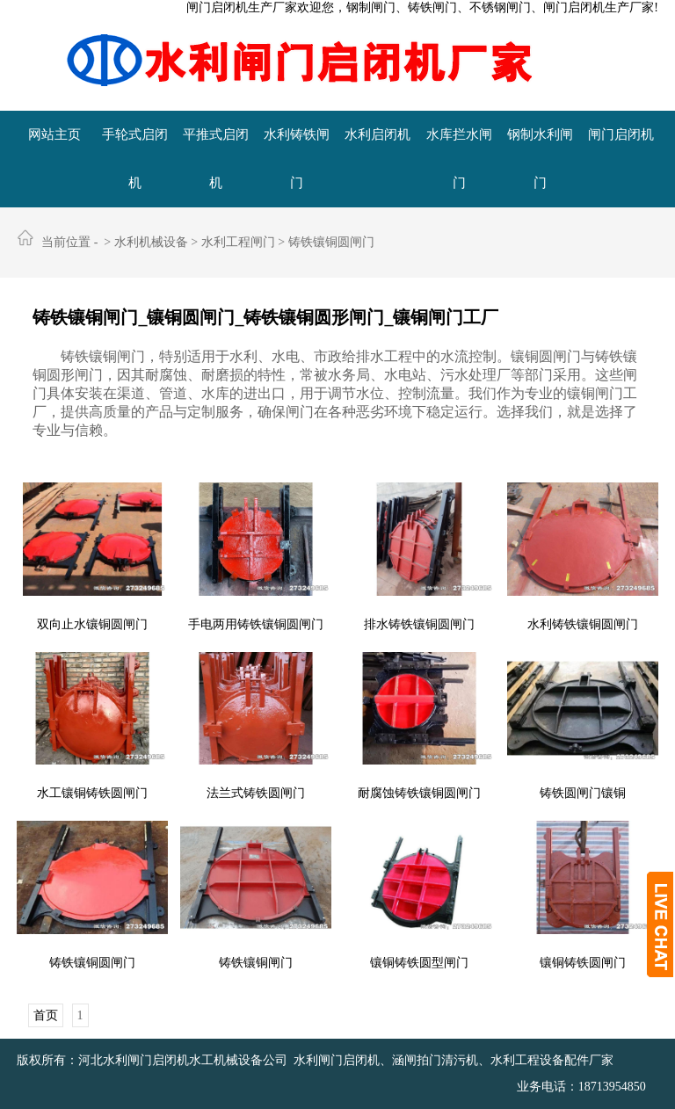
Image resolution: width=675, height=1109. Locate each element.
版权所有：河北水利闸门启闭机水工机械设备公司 (152, 1060)
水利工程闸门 (238, 242)
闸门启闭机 (621, 134)
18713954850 (612, 1086)
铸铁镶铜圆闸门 (331, 242)
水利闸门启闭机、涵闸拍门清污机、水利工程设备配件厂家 (453, 1060)
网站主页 (54, 134)
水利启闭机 (377, 134)
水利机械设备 (151, 242)
